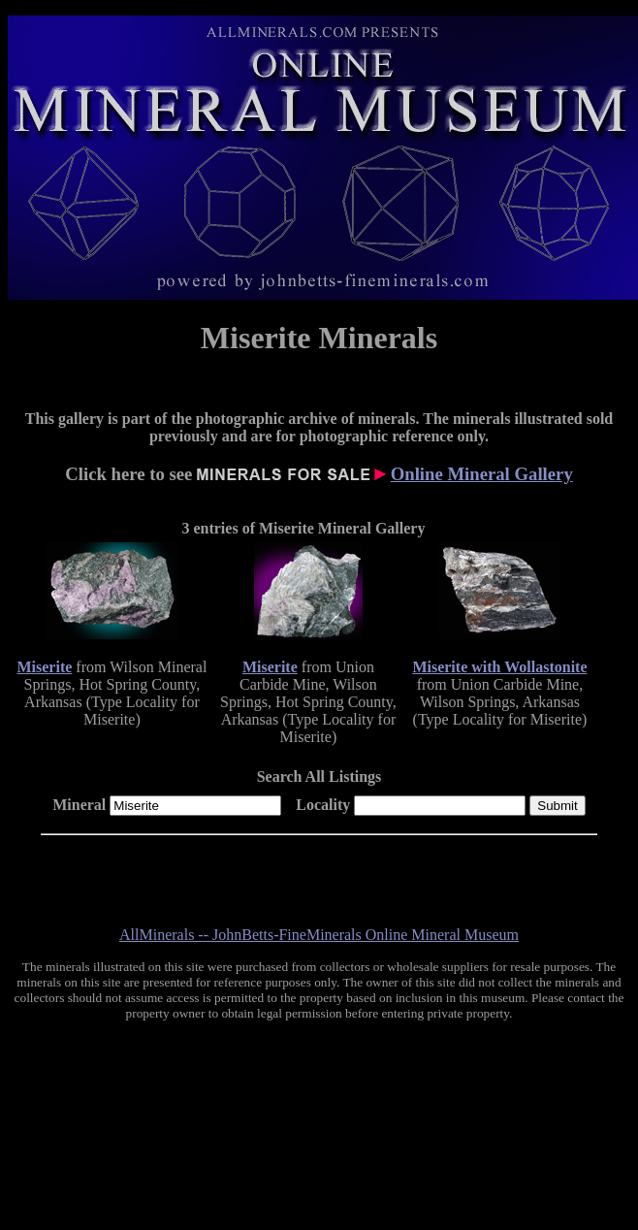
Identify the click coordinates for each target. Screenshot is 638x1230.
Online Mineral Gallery (482, 474)
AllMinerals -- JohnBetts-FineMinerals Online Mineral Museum (319, 934)
